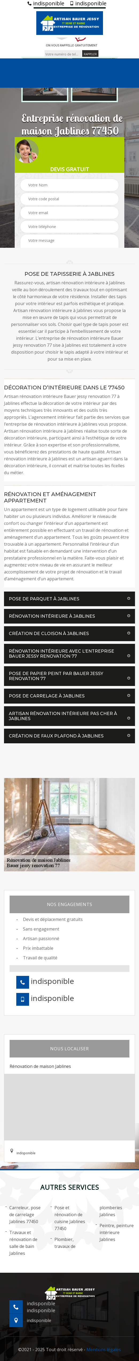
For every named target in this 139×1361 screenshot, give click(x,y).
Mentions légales (103, 1349)
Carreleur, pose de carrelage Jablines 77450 (23, 1214)
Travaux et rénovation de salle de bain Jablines (21, 1242)
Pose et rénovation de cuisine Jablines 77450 (67, 1217)
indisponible (45, 3)
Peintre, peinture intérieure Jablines (115, 1232)
